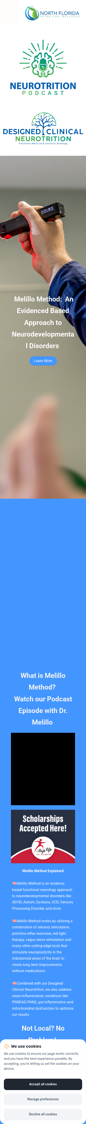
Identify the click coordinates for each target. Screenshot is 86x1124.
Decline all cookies (43, 1114)
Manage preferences (43, 1099)
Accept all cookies (43, 1084)
